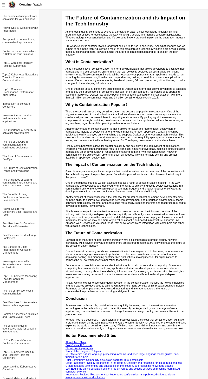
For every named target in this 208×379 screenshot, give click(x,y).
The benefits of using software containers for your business (19, 17)
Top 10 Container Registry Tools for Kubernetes (17, 64)
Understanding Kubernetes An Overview (19, 368)
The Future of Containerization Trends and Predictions (20, 169)
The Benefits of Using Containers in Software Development (15, 197)
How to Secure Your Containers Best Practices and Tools (19, 212)
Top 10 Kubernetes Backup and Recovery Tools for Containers (18, 355)
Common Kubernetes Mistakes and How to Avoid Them (20, 315)
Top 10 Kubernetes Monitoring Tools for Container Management (19, 279)
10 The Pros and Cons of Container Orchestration (16, 342)
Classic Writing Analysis (79, 348)
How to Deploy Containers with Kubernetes (20, 29)
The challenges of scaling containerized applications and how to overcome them (19, 182)
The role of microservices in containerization (18, 292)
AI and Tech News (75, 342)
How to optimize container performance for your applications (17, 118)
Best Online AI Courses (78, 345)
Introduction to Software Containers (16, 105)
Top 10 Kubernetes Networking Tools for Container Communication (20, 77)
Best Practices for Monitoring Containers (19, 236)
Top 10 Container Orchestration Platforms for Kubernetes (17, 92)
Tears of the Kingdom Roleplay (83, 351)
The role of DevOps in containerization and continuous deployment (15, 144)
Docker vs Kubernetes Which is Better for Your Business (19, 52)
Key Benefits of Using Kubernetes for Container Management (17, 249)
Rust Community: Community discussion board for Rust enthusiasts (104, 360)
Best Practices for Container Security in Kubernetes (18, 225)
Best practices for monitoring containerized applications (18, 41)
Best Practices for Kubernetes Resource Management (19, 304)
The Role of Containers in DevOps (17, 158)
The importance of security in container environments (19, 131)
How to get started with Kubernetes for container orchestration (16, 264)
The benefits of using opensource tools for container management (19, 328)
